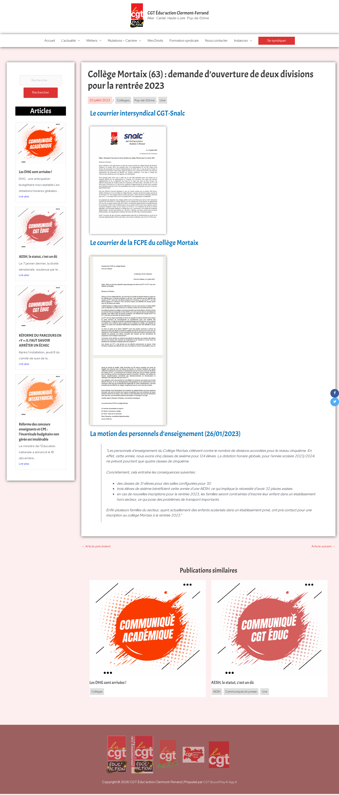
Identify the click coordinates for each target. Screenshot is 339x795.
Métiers (91, 41)
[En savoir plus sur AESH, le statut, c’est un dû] (269, 629)
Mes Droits (155, 41)
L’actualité (68, 41)
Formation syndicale (184, 41)
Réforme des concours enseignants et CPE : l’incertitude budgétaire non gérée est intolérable (40, 433)
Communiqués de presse (244, 693)
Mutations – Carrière (122, 41)
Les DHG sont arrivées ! (36, 172)
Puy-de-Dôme (146, 101)
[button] (276, 41)
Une (165, 101)
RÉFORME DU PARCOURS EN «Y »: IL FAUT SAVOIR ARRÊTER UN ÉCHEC (39, 341)
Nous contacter (216, 41)
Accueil (49, 41)
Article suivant (323, 547)
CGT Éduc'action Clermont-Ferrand (178, 13)
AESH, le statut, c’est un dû (39, 257)
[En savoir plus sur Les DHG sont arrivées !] (148, 629)
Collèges (123, 101)
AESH (217, 693)
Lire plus (24, 197)
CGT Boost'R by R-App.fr (220, 783)
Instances (241, 41)
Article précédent (96, 547)
